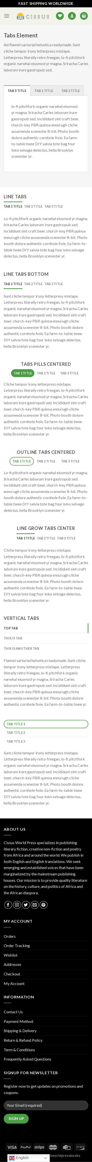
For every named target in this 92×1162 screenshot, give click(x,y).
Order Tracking (17, 945)
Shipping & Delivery (20, 1030)
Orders (10, 936)
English (19, 1158)
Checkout (12, 974)
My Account (14, 983)
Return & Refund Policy (23, 1040)
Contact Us (13, 1011)
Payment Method (18, 1021)
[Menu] (7, 16)
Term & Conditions (19, 1049)
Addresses (12, 964)
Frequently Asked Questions (27, 1059)
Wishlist (10, 955)
